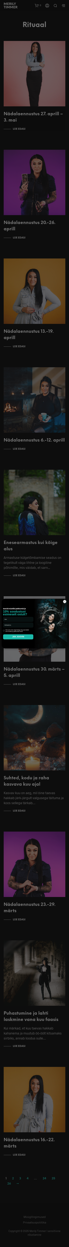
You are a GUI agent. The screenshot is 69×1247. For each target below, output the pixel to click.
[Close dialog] (64, 601)
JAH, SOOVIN (18, 637)
